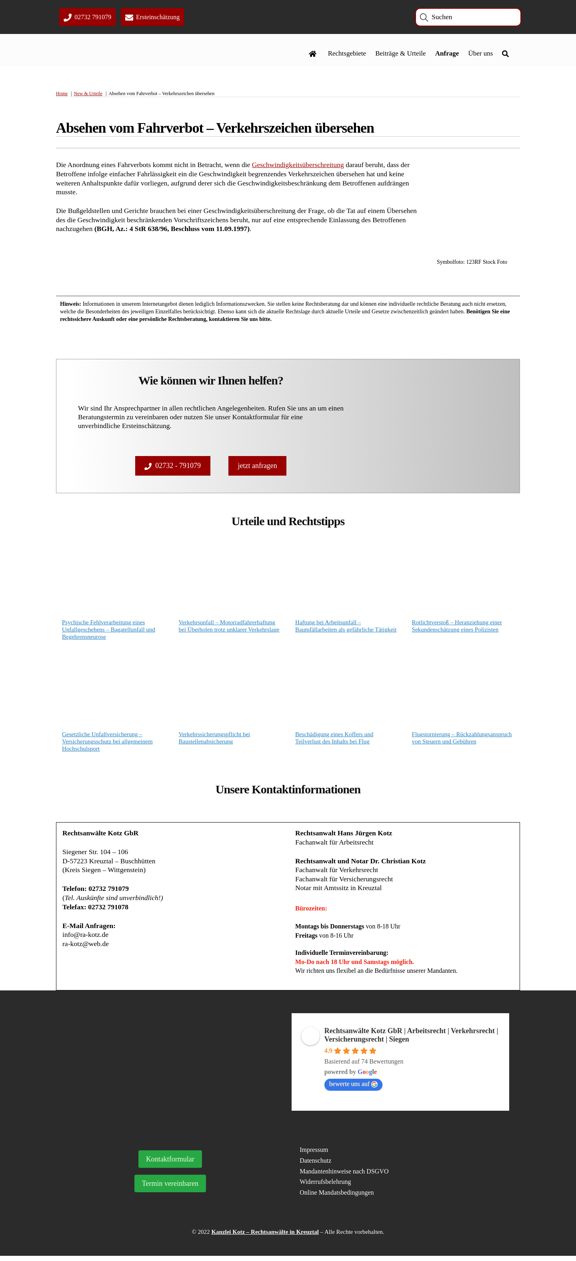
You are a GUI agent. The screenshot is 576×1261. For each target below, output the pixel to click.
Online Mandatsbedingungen (337, 1197)
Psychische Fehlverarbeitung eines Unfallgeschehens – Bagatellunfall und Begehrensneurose (108, 631)
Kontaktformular (170, 1164)
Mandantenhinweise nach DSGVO (344, 1176)
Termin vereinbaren (170, 1189)
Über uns (480, 54)
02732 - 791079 (172, 466)
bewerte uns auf (353, 1089)
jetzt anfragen (257, 466)
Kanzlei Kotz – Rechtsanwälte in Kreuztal (264, 1237)
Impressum (314, 1154)
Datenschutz (315, 1165)
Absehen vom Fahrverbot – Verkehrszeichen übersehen (215, 130)
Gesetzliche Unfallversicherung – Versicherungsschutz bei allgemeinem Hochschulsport (107, 743)
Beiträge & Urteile (400, 54)
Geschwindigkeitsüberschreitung (304, 167)
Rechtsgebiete (347, 54)
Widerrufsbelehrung (325, 1187)
